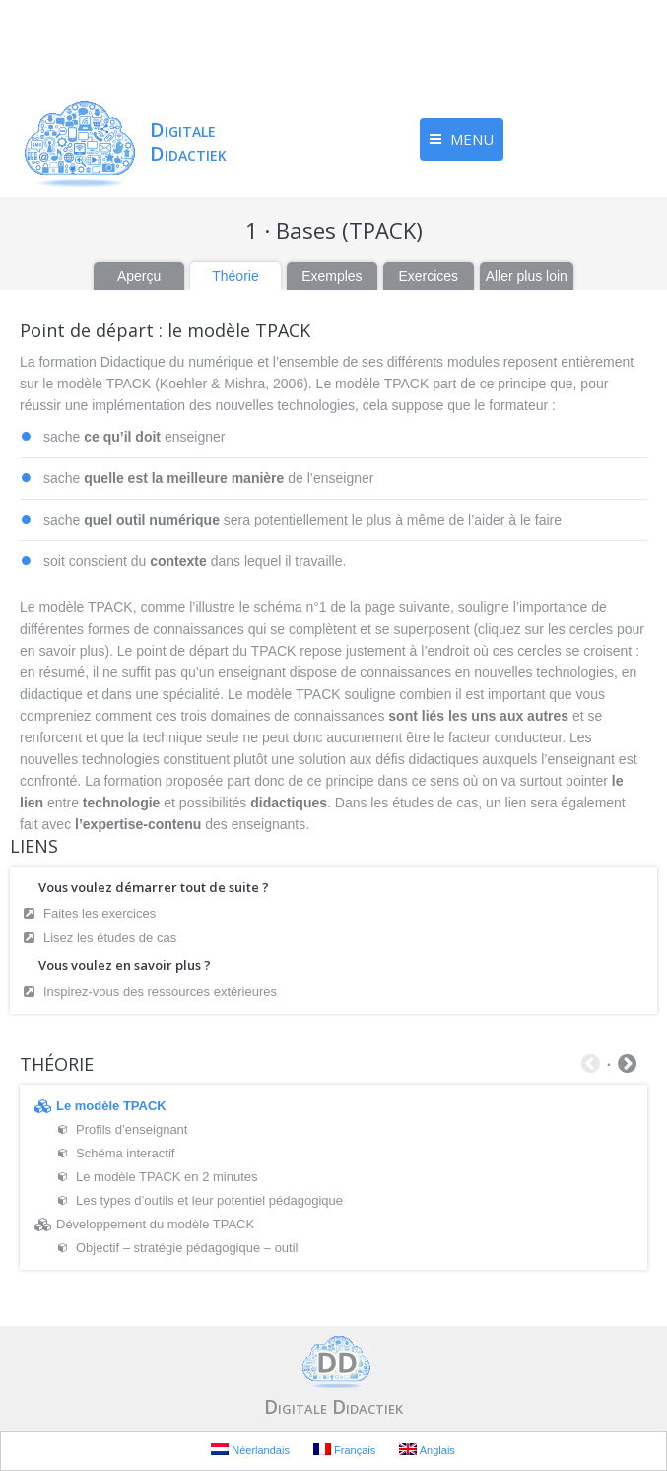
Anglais (427, 1449)
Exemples (331, 276)
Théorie (235, 276)
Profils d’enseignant (131, 1129)
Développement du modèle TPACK (155, 1224)
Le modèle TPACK (111, 1105)
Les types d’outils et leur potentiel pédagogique (209, 1200)
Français (344, 1449)
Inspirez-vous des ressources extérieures (160, 991)
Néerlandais (250, 1449)
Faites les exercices (99, 913)
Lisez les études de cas (109, 937)
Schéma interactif (125, 1153)
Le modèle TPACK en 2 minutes (167, 1176)
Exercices (428, 276)
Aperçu (139, 276)
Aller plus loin (526, 276)
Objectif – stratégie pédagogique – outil (187, 1247)
